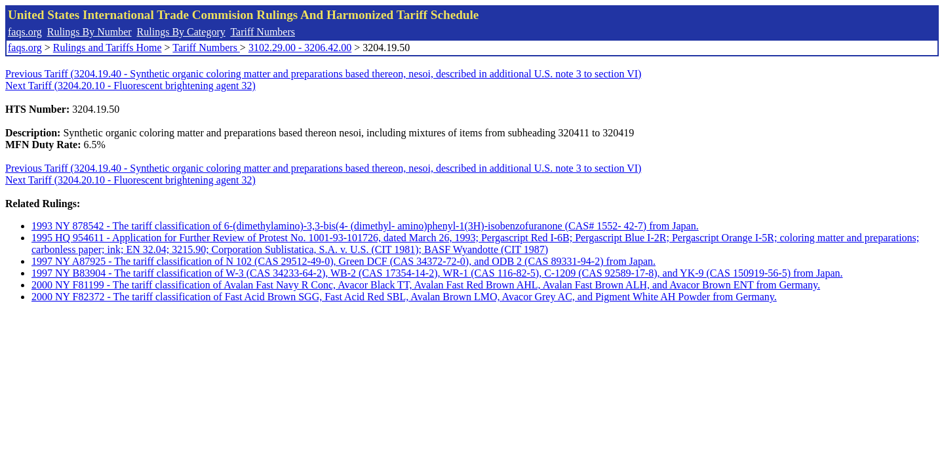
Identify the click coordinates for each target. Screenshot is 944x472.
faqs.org (25, 31)
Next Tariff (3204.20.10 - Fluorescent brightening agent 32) (130, 85)
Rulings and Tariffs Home (107, 47)
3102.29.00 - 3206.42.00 (299, 47)
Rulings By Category (181, 31)
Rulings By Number (89, 31)
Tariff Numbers (262, 31)
